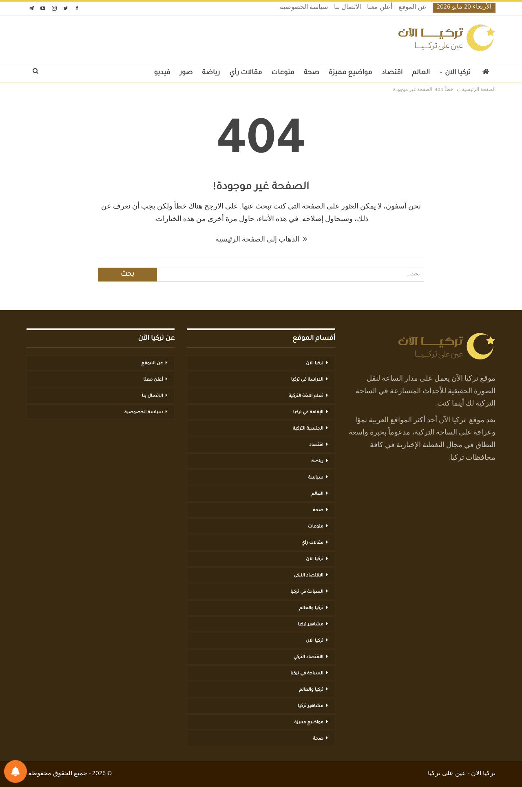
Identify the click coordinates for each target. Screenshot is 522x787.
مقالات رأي (245, 73)
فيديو (162, 73)
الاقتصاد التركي (308, 575)
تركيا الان (458, 73)
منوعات (282, 73)
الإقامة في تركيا (308, 412)
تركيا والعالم (311, 608)
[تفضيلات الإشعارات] (15, 771)
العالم (421, 73)
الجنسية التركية (308, 428)
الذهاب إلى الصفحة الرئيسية (261, 240)
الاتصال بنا (347, 8)
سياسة (315, 477)
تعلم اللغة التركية (306, 396)
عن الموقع (412, 8)
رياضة (211, 73)
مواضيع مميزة (350, 73)
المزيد (135, 73)
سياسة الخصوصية (304, 8)
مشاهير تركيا (310, 624)
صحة (311, 73)
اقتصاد (392, 73)
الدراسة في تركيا (307, 379)
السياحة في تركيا (306, 592)
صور (185, 73)
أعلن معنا (379, 8)
